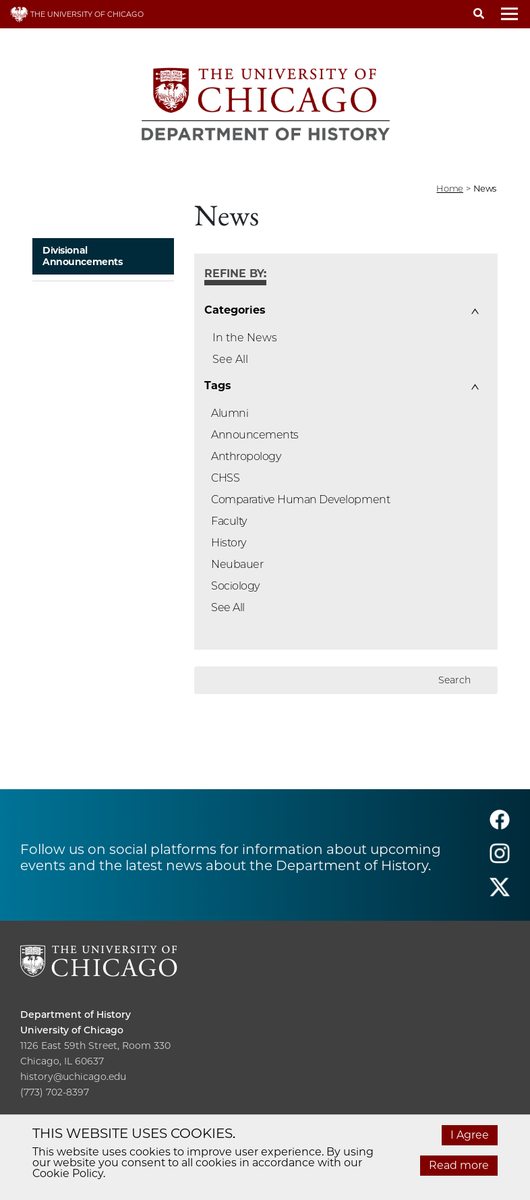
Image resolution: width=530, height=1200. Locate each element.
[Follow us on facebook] (500, 826)
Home (449, 188)
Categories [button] (234, 310)
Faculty (229, 521)
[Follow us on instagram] (500, 859)
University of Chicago (71, 1030)
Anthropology (246, 456)
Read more (459, 1165)
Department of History (75, 1014)
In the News (244, 337)
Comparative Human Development (300, 499)
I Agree (469, 1134)
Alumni (229, 413)
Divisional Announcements (82, 256)
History (228, 542)
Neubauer (237, 564)
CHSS (225, 478)
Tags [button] (217, 386)
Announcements (255, 434)
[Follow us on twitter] (500, 893)
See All (230, 359)
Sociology (235, 585)
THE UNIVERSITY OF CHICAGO (77, 14)
